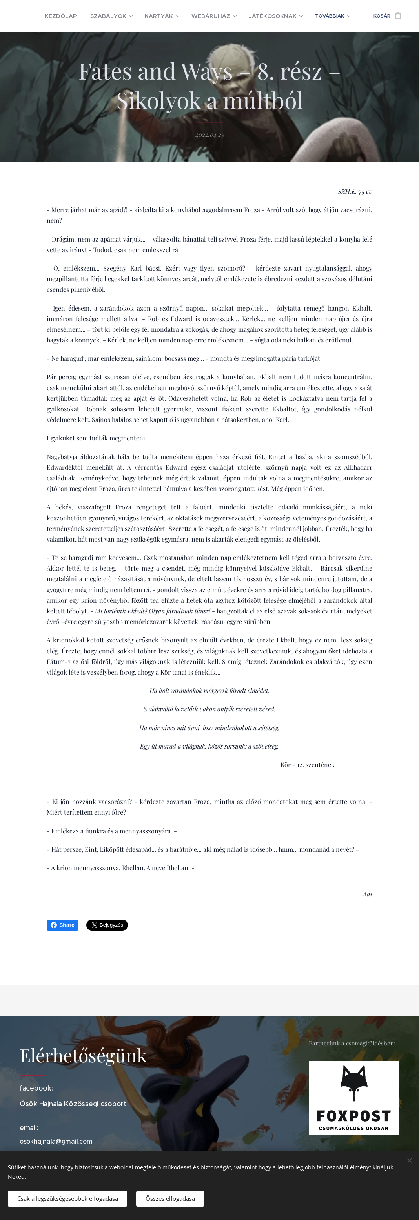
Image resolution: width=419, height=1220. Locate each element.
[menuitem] (88, 16)
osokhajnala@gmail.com (56, 1141)
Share (63, 925)
